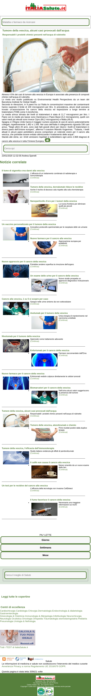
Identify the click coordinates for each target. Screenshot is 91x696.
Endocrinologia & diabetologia (67, 611)
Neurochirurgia (74, 616)
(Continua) (34, 178)
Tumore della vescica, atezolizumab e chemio (53, 425)
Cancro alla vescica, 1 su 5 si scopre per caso (25, 299)
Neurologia (5, 618)
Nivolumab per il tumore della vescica (21, 336)
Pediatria (82, 618)
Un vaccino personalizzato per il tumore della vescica (29, 224)
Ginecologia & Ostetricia (12, 616)
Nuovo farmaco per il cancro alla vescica (50, 238)
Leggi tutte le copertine (15, 596)
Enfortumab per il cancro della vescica (49, 350)
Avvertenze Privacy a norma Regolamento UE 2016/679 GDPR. (34, 666)
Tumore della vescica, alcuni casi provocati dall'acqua (29, 411)
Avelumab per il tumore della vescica (49, 313)
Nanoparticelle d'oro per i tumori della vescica (53, 201)
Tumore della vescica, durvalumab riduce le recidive (56, 187)
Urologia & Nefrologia (24, 621)
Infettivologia (59, 616)
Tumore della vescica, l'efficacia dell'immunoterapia (28, 448)
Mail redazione (59, 685)
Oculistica (16, 618)
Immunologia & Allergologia (39, 616)
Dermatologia (45, 611)
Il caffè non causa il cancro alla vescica (50, 462)
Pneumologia (6, 621)
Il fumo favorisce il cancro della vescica (50, 500)
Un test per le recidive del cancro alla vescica (25, 485)
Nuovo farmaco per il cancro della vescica (23, 373)
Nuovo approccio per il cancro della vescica (24, 261)
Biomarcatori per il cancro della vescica (50, 388)
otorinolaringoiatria (68, 618)
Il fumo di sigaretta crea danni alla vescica (23, 170)
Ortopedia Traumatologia (45, 618)
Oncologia (27, 618)
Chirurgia (32, 611)
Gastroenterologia (9, 613)
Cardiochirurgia (7, 611)
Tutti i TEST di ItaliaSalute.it (14, 647)
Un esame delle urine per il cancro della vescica (54, 276)
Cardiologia (21, 611)
